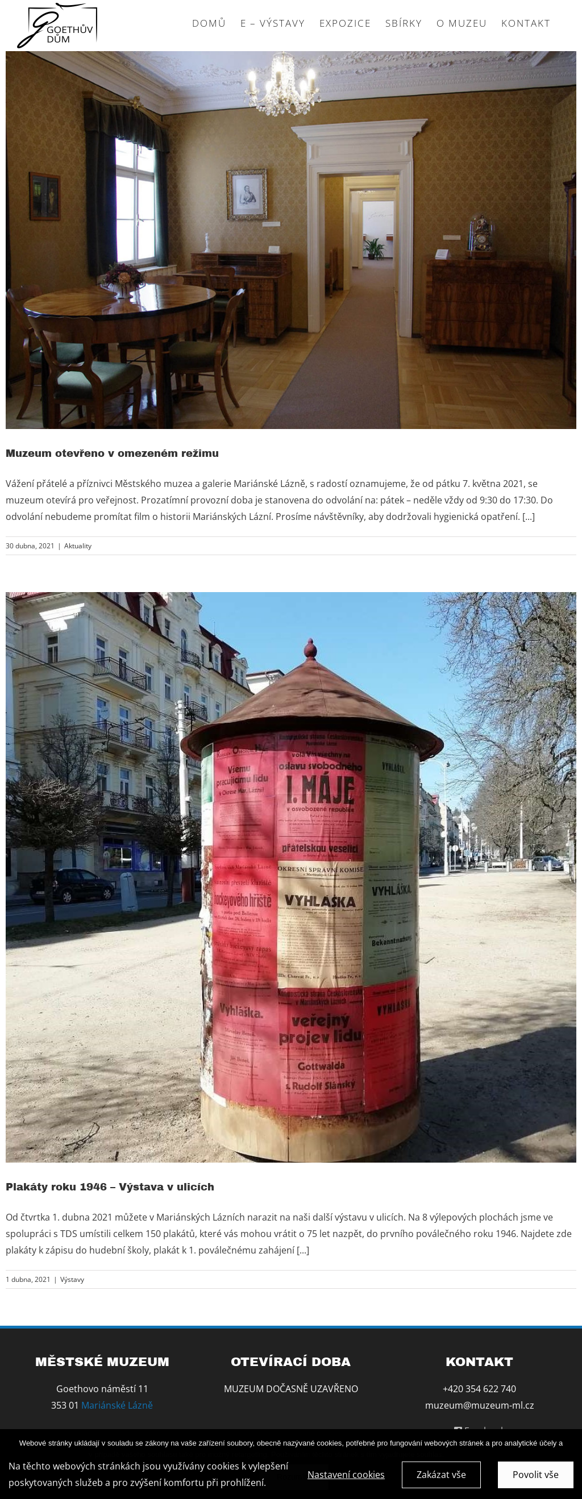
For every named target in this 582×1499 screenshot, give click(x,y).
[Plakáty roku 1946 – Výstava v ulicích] (291, 877)
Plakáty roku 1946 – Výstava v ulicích (110, 1187)
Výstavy (72, 1279)
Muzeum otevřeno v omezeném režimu (112, 453)
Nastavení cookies (346, 1477)
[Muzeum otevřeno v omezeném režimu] (291, 240)
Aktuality (78, 546)
